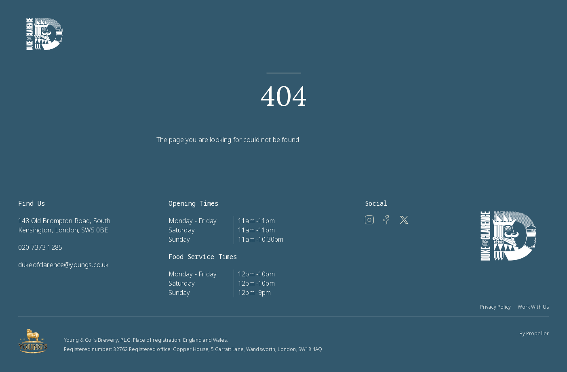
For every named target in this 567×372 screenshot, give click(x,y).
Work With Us (533, 306)
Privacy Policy (495, 306)
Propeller (537, 333)
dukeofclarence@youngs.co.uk (63, 264)
